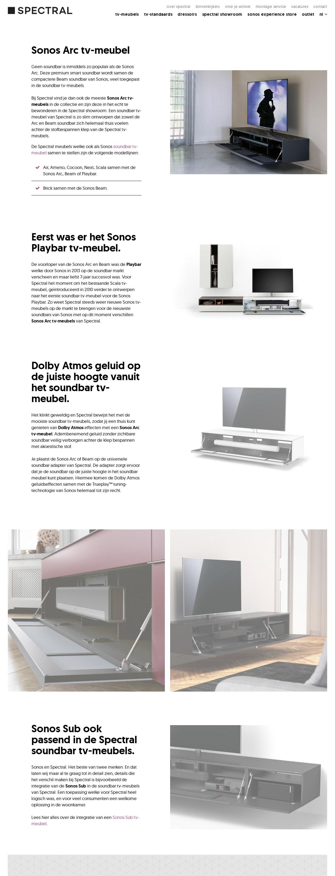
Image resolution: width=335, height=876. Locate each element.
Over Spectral (178, 6)
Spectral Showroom (222, 14)
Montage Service (271, 6)
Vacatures (299, 6)
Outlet (308, 14)
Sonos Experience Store (272, 14)
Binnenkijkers (208, 6)
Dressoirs (187, 14)
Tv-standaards (158, 14)
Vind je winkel (237, 6)
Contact (320, 6)
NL (323, 14)
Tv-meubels (127, 14)
